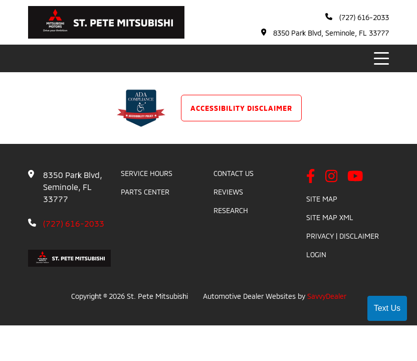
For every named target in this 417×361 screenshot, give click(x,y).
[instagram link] (331, 177)
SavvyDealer (326, 296)
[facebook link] (310, 177)
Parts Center (145, 192)
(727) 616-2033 (357, 17)
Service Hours (146, 173)
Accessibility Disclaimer (241, 108)
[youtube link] (355, 177)
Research (231, 210)
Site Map (321, 199)
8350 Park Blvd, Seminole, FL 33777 (325, 33)
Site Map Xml (329, 217)
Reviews (228, 192)
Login (316, 254)
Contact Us (234, 173)
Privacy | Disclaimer (342, 236)
